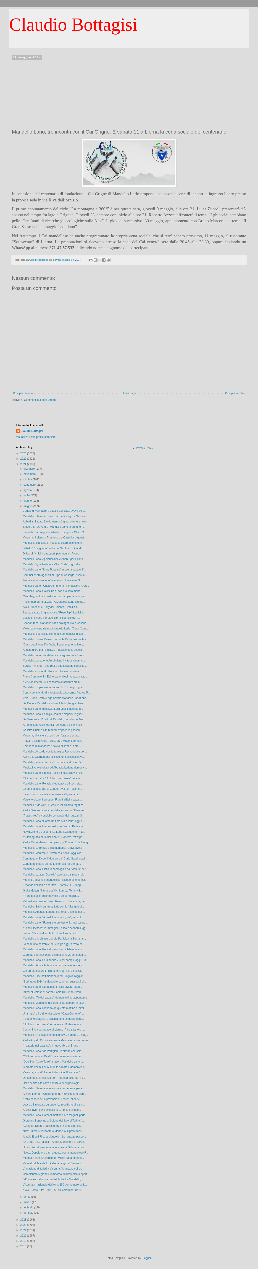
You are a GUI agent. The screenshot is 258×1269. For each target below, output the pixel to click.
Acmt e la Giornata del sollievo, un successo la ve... (54, 756)
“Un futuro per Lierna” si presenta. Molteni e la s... (53, 1024)
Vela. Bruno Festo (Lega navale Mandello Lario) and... (56, 698)
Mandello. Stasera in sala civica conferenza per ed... (54, 1088)
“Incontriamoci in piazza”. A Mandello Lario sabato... (54, 601)
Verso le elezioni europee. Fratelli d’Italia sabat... (52, 799)
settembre (30, 484)
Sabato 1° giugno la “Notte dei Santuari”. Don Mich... (55, 548)
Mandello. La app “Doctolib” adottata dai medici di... (54, 874)
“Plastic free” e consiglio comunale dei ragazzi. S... (53, 815)
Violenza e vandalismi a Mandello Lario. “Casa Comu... (56, 628)
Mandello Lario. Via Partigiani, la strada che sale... (53, 1051)
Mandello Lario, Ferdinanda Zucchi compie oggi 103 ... (56, 960)
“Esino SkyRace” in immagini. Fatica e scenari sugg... (55, 928)
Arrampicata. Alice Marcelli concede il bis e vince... (53, 724)
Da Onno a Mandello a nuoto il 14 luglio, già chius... (54, 703)
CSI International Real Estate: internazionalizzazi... (53, 1056)
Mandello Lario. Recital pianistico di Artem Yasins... (54, 949)
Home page (129, 393)
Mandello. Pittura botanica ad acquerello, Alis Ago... (54, 965)
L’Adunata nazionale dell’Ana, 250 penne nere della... (55, 1184)
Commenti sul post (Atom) (40, 400)
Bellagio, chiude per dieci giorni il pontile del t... (51, 617)
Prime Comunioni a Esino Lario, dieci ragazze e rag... (55, 676)
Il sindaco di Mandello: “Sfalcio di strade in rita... (52, 746)
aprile (27, 1196)
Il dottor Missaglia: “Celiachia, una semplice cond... (53, 1018)
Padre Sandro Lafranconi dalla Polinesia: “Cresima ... (55, 810)
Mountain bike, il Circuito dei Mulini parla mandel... (53, 1157)
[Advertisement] (129, 93)
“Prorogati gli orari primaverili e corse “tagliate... (51, 895)
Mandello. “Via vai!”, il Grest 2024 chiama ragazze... (54, 805)
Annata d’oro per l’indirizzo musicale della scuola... (53, 649)
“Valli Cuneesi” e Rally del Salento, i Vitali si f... (51, 607)
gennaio (29, 1212)
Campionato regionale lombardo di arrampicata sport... (56, 1174)
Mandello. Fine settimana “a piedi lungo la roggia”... (54, 976)
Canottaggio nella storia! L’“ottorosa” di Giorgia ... (52, 863)
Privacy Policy (144, 448)
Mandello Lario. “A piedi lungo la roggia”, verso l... (53, 917)
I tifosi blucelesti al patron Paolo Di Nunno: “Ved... (53, 992)
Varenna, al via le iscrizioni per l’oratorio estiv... (51, 735)
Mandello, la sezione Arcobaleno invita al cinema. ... (54, 660)
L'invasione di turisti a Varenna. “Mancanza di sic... (53, 1168)
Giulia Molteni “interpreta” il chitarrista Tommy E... (53, 890)
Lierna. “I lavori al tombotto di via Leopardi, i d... (52, 933)
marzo (28, 1202)
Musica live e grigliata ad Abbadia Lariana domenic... (55, 767)
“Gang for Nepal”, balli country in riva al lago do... (52, 1125)
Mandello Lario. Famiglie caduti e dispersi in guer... (53, 714)
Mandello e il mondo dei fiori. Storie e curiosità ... (52, 671)
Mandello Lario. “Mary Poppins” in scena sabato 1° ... (55, 569)
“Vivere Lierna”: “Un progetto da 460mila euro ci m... (54, 1093)
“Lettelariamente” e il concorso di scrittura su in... (52, 682)
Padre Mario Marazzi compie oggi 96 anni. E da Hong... (56, 842)
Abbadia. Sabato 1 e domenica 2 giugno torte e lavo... (55, 521)
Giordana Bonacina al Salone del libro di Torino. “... (54, 1120)
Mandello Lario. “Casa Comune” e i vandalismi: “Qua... (56, 585)
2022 (23, 1224)
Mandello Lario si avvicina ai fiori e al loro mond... (53, 591)
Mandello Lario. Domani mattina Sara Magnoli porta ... (55, 1115)
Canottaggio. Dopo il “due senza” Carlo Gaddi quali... (55, 858)
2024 (23, 464)
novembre (30, 474)
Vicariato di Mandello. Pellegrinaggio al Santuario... (54, 1163)
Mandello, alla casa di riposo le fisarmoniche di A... (53, 542)
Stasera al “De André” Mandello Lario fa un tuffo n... (54, 526)
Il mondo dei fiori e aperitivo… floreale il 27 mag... (53, 885)
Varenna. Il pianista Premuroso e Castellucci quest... (54, 537)
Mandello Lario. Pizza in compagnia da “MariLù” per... (55, 869)
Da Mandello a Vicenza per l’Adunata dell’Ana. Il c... (54, 1077)
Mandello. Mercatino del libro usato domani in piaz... (54, 1002)
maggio (28, 506)
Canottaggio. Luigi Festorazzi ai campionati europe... (55, 596)
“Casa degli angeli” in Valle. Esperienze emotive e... (54, 644)
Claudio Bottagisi (73, 24)
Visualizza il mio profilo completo (35, 437)
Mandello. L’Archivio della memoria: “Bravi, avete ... (54, 847)
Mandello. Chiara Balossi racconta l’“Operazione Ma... (55, 639)
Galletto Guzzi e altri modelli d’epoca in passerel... (53, 730)
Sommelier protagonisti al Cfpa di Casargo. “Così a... (55, 575)
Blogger (146, 1258)
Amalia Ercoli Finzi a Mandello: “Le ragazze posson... (55, 1136)
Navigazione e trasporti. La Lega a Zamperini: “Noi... (54, 831)
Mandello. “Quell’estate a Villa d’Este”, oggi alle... (52, 564)
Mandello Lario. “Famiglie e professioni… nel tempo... (55, 922)
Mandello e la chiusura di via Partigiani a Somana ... (54, 938)
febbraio (29, 1207)
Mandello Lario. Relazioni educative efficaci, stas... (53, 783)
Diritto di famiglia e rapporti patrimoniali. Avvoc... (52, 553)
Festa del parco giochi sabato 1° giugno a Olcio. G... (54, 532)
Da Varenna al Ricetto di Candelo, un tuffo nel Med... (55, 719)
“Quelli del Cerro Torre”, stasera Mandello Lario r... (53, 1061)
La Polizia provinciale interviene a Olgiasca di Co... (53, 794)
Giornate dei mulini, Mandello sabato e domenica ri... (55, 1067)
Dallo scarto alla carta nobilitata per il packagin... (52, 1083)
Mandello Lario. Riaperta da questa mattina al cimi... (54, 1008)
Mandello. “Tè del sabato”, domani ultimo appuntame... (56, 997)
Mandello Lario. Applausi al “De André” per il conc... (54, 559)
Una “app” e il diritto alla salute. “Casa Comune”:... (53, 1013)
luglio (27, 495)
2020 (23, 1235)
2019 (23, 1240)
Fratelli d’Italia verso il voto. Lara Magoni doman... (53, 740)
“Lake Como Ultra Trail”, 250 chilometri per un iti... (53, 1190)
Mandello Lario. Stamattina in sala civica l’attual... (53, 986)
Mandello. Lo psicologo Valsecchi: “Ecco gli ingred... (54, 687)
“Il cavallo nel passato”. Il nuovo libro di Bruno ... (52, 1045)
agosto (28, 490)
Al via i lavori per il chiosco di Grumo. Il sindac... (52, 1109)
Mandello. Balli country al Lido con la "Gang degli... (53, 906)
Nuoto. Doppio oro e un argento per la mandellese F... (55, 1152)
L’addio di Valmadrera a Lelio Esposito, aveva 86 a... (55, 510)
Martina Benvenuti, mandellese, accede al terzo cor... (55, 879)
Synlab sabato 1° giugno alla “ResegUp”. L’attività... (54, 612)
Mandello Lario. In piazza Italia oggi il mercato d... (53, 708)
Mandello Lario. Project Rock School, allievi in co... (53, 772)
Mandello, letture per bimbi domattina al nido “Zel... (53, 762)
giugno (28, 500)
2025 (23, 458)
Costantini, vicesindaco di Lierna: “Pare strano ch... (54, 1029)
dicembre (30, 468)
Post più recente (23, 393)
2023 (23, 1219)
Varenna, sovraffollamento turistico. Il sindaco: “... (53, 1072)
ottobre (28, 479)
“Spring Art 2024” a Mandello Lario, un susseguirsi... (54, 981)
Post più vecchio (235, 393)
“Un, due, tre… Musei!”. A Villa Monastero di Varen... (54, 1141)
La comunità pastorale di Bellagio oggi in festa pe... (54, 944)
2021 (23, 1230)
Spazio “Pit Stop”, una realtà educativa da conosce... (55, 665)
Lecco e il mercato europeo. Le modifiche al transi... (54, 1104)
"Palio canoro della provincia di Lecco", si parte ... (53, 1099)
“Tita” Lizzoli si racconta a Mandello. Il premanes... (53, 1131)
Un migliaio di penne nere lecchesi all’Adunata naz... (54, 1147)
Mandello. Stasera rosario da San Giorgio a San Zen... (56, 516)
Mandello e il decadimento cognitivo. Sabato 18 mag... (56, 1034)
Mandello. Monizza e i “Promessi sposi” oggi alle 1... (54, 853)
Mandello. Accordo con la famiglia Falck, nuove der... (55, 751)
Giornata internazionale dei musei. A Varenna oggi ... (55, 954)
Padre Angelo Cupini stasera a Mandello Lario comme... (57, 1040)
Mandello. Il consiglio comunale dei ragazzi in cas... (54, 633)
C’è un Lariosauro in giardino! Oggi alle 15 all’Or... (53, 970)
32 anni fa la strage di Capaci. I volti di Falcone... (52, 788)
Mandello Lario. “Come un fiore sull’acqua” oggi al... (54, 821)
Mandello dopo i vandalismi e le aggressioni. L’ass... (54, 655)
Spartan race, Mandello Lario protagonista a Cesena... (56, 623)
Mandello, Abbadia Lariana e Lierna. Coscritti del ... (54, 911)
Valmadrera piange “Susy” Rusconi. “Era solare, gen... (55, 901)
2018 (23, 1246)
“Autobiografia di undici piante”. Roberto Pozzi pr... (53, 837)
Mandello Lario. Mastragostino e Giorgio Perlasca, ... (55, 826)
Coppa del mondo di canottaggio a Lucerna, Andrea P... (56, 692)
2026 (23, 453)
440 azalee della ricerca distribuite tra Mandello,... (53, 1179)
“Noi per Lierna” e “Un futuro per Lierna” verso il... (53, 778)
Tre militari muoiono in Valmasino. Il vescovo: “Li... (53, 580)
